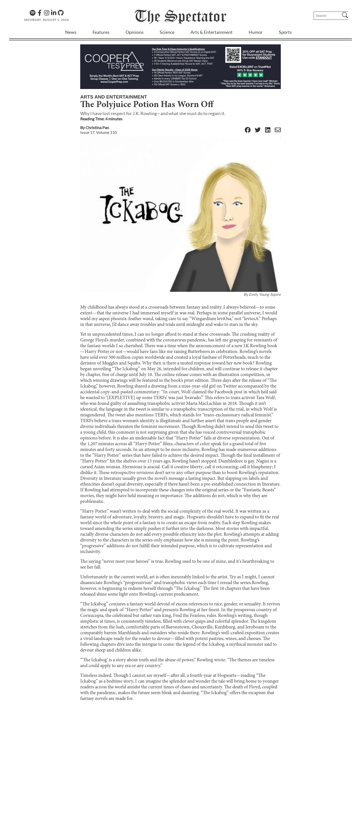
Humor (256, 32)
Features (101, 32)
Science (167, 32)
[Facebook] (40, 13)
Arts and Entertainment (113, 97)
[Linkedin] (54, 13)
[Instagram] (47, 13)
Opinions (135, 32)
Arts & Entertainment (212, 32)
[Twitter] (258, 130)
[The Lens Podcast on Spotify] (33, 13)
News (70, 32)
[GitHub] (61, 13)
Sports (285, 32)
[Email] (278, 130)
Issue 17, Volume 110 (98, 132)
